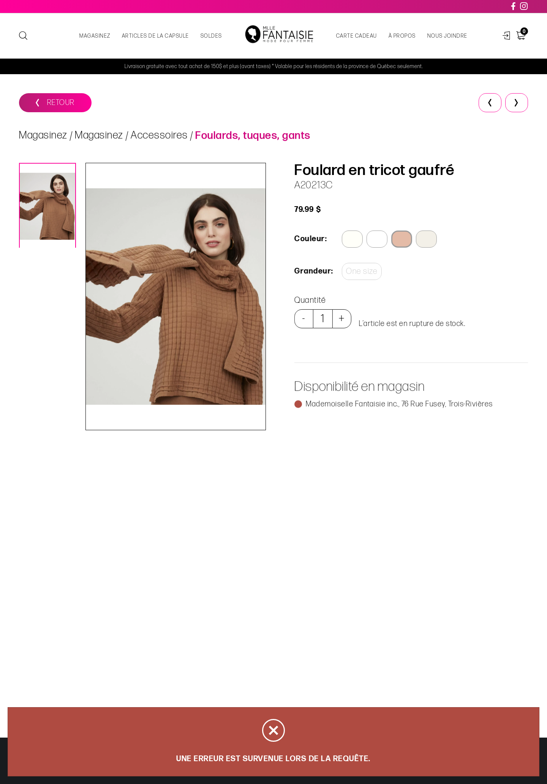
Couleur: (310, 238)
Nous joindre (447, 36)
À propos (402, 36)
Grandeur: (313, 271)
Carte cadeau (356, 36)
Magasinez (95, 36)
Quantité (309, 300)
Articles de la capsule (155, 36)
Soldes (211, 36)
